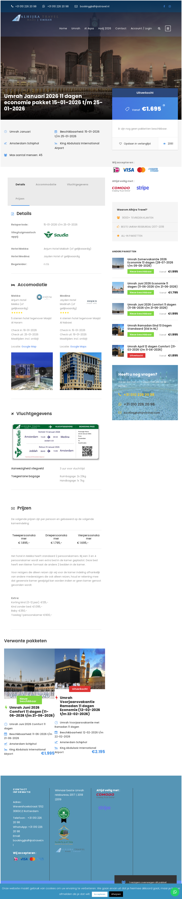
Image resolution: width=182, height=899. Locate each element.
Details (20, 184)
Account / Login (141, 28)
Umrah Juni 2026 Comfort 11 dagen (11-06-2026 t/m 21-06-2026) (151, 306)
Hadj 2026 (104, 28)
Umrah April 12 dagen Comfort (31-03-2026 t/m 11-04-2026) (151, 348)
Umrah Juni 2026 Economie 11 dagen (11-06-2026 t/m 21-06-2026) (152, 285)
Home (63, 28)
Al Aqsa (89, 28)
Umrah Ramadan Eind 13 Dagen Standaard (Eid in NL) (149, 327)
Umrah (75, 28)
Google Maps (78, 346)
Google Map (29, 346)
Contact (121, 28)
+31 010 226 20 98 (26, 6)
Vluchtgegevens (77, 184)
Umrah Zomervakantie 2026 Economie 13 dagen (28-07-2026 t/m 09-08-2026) (150, 262)
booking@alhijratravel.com (142, 413)
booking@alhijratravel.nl (94, 6)
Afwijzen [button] (116, 894)
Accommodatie (46, 184)
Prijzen (20, 198)
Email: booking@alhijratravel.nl (28, 840)
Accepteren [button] (99, 894)
